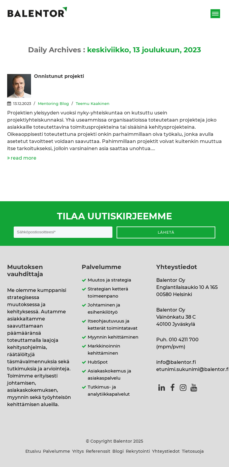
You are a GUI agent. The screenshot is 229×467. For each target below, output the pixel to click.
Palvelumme (56, 451)
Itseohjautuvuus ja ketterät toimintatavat (112, 325)
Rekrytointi (138, 451)
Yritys (78, 451)
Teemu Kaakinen (92, 104)
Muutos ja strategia (109, 280)
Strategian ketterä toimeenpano (108, 292)
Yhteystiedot (166, 451)
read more (23, 158)
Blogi (118, 451)
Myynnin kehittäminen (113, 337)
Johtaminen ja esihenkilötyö (104, 309)
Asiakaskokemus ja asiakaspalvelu (109, 374)
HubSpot (98, 362)
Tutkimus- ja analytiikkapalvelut (109, 391)
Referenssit (98, 451)
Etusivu (33, 451)
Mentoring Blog (53, 104)
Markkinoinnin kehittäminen (104, 350)
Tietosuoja (193, 451)
